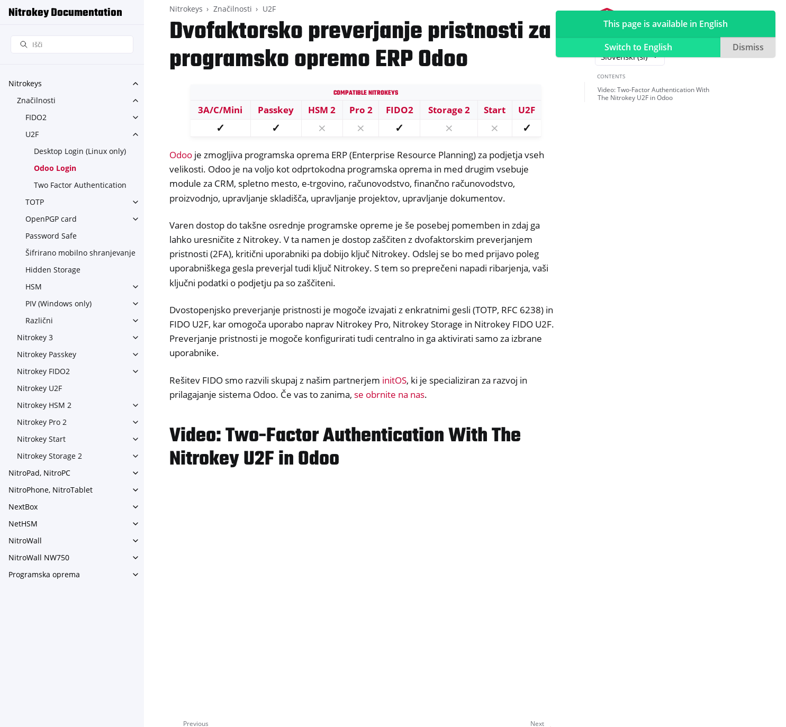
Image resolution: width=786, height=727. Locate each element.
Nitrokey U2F (39, 388)
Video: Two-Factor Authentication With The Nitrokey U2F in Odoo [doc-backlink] (345, 448)
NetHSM (23, 524)
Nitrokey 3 (35, 337)
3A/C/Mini (220, 110)
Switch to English (638, 47)
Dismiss (748, 47)
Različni (39, 320)
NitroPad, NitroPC (39, 473)
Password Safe (51, 236)
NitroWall (25, 540)
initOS (394, 380)
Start (494, 110)
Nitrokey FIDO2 (43, 371)
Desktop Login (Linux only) (80, 151)
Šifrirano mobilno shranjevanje (80, 253)
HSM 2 (322, 110)
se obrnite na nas (389, 394)
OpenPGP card (51, 219)
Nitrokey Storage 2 (49, 456)
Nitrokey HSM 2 (44, 405)
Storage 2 (449, 110)
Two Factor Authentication (80, 185)
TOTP (34, 202)
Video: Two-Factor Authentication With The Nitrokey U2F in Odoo (653, 94)
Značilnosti (36, 100)
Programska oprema (44, 574)
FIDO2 (36, 117)
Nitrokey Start (41, 439)
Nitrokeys (25, 83)
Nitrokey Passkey (46, 354)
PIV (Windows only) (58, 303)
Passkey (276, 110)
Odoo (180, 155)
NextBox (23, 507)
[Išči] (72, 44)
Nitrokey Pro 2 (42, 422)
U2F (32, 134)
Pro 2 (361, 110)
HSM (33, 286)
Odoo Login (55, 168)
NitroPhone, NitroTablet (50, 490)
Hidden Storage (52, 270)
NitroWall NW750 (38, 557)
